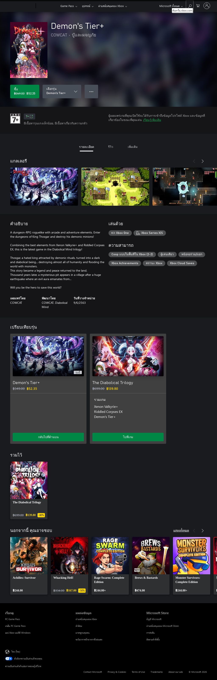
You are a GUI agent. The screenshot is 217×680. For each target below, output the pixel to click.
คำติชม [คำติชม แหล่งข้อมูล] (79, 625)
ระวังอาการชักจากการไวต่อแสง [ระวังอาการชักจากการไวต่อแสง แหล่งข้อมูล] (89, 639)
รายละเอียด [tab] (86, 147)
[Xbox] (47, 6)
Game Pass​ (67, 6)
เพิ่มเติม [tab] (133, 147)
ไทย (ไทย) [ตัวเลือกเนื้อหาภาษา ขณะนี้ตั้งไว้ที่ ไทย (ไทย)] (15, 651)
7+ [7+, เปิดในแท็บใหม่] (29, 116)
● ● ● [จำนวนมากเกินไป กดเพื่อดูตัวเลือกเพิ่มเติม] (91, 91)
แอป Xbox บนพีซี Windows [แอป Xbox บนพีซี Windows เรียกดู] (18, 632)
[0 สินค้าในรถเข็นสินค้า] (198, 5)
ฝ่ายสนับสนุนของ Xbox (111, 6)
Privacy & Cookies (117, 671)
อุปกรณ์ (86, 6)
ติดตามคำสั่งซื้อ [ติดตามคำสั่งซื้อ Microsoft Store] (153, 639)
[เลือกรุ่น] (62, 91)
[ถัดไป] (202, 161)
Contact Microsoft (92, 671)
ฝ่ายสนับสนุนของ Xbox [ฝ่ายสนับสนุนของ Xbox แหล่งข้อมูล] (86, 619)
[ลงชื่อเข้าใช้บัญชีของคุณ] (207, 6)
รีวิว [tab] (110, 147)
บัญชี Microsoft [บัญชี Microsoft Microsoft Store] (153, 619)
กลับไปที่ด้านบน (48, 437)
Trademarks (157, 671)
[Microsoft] (19, 6)
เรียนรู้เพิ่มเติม (152, 120)
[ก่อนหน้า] (194, 161)
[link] (28, 490)
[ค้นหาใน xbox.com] (189, 5)
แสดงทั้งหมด (181, 530)
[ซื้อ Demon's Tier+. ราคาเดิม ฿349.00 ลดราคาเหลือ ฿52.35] (24, 91)
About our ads (175, 671)
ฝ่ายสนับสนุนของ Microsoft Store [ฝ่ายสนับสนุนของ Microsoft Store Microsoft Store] (162, 625)
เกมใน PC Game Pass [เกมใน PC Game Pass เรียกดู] (15, 625)
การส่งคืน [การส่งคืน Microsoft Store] (150, 632)
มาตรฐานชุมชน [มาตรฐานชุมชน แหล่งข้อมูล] (83, 632)
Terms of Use (138, 671)
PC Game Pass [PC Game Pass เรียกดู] (12, 619)
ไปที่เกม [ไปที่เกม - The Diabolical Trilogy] (128, 437)
